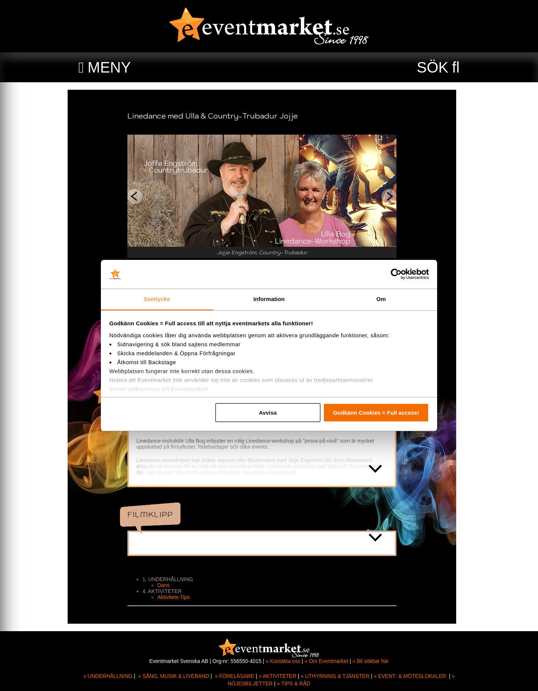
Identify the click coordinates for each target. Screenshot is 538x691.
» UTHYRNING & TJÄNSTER (335, 676)
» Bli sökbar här (370, 661)
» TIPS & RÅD (293, 684)
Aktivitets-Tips (180, 597)
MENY (109, 67)
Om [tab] (381, 299)
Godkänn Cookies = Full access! (376, 412)
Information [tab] (269, 299)
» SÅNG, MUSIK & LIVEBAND (173, 676)
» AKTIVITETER (277, 676)
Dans (170, 585)
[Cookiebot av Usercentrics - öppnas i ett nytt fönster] (396, 274)
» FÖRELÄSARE (234, 676)
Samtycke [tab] (157, 299)
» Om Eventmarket (326, 661)
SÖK (432, 67)
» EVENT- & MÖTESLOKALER (410, 676)
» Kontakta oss (283, 661)
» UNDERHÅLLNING (107, 676)
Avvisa (268, 412)
